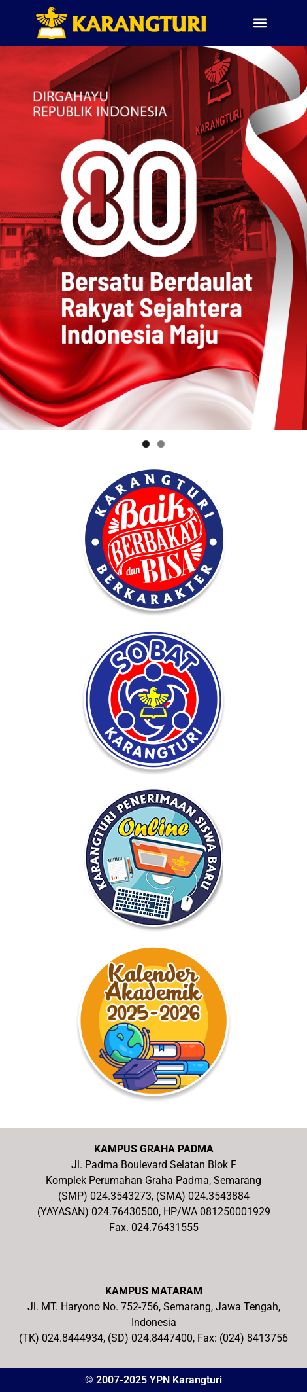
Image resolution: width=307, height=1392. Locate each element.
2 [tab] (161, 444)
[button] (260, 22)
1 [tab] (146, 444)
